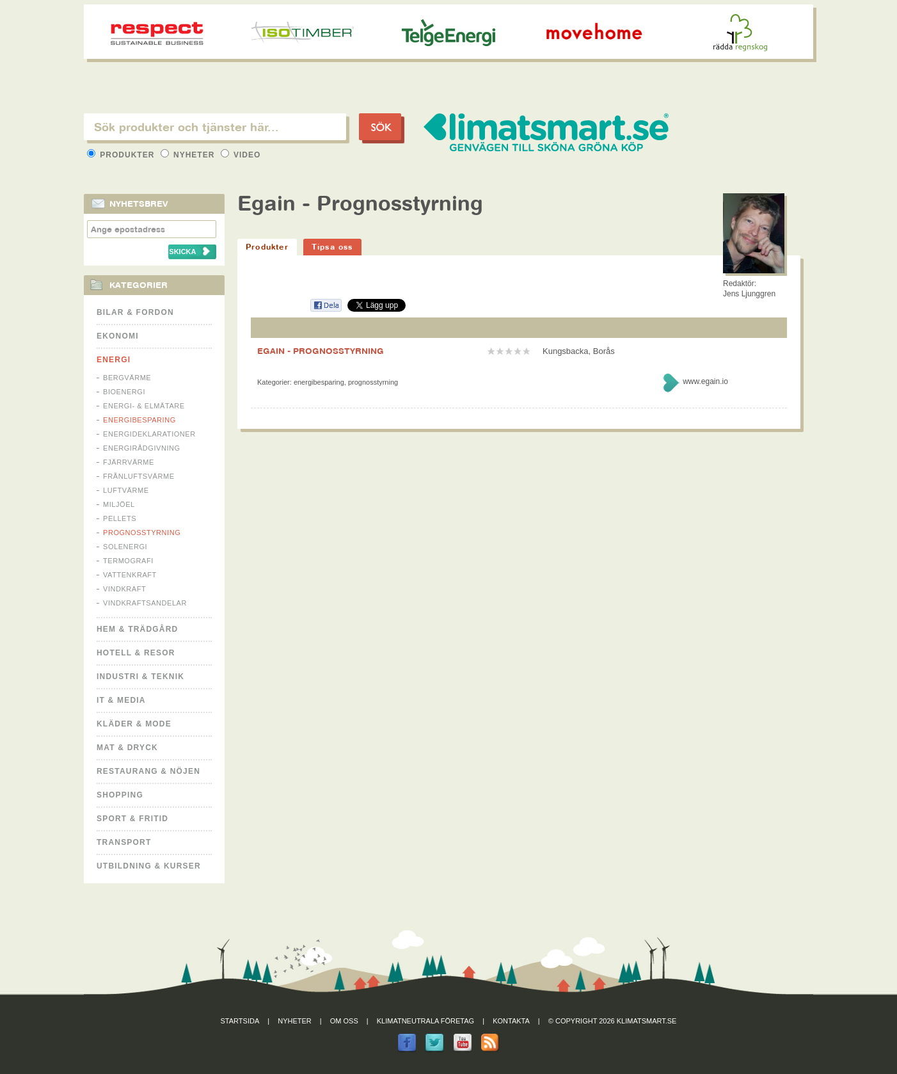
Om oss (344, 1021)
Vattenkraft (130, 575)
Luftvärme (126, 490)
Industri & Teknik (140, 676)
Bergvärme (127, 377)
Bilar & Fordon (135, 312)
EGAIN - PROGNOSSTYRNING (320, 351)
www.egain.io (705, 381)
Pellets (119, 518)
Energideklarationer (149, 434)
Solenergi (125, 546)
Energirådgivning (141, 448)
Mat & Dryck (127, 747)
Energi (114, 359)
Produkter (122, 154)
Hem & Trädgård (137, 629)
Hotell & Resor (136, 652)
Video (241, 154)
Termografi (128, 561)
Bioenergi (124, 392)
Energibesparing (139, 420)
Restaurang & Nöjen (148, 771)
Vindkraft (124, 589)
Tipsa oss (332, 247)
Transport (124, 842)
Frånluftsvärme (139, 476)
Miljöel (119, 504)
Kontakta (511, 1021)
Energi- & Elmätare (144, 406)
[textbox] (215, 126)
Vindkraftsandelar (145, 603)
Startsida (240, 1021)
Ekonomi (118, 336)
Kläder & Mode (134, 723)
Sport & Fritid (132, 818)
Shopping (120, 794)
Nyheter (189, 154)
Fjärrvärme (128, 462)
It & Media (121, 700)
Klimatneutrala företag (425, 1021)
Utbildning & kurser (149, 866)
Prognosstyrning (141, 532)
